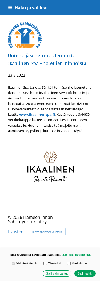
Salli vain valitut (57, 273)
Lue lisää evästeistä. (76, 254)
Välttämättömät (24, 263)
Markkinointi (77, 263)
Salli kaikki (85, 273)
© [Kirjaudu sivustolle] (10, 217)
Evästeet (16, 232)
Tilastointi (52, 263)
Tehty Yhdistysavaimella (47, 232)
